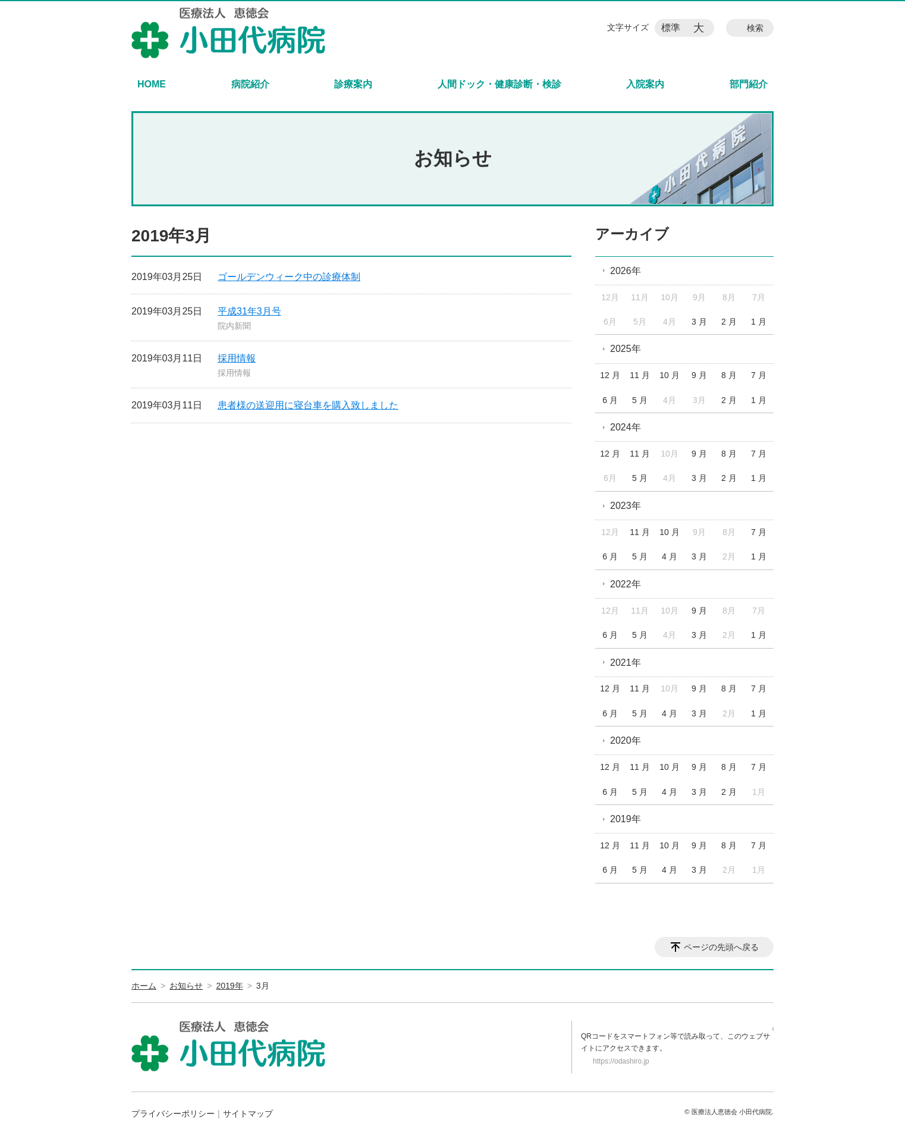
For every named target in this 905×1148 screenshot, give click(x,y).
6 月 (610, 400)
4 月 (669, 556)
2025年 (625, 349)
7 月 (758, 375)
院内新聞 (234, 326)
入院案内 (645, 84)
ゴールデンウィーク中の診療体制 (289, 277)
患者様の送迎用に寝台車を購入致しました (308, 405)
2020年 (625, 740)
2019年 (625, 819)
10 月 (669, 375)
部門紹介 (749, 84)
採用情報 (237, 358)
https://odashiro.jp (621, 1061)
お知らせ (186, 985)
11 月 (639, 375)
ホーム (143, 985)
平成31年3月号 (249, 311)
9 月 (699, 375)
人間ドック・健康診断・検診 (499, 84)
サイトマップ (248, 1113)
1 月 (758, 321)
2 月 (729, 321)
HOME (151, 84)
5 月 (640, 400)
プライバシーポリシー (173, 1113)
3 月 (699, 321)
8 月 (729, 375)
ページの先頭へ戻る (721, 947)
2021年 (625, 663)
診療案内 (353, 84)
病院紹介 (250, 84)
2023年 (625, 506)
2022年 (625, 584)
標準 (670, 28)
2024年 (625, 427)
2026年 (625, 271)
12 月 (610, 375)
